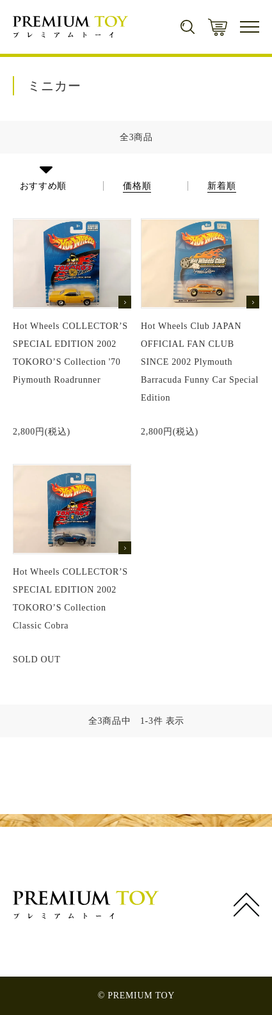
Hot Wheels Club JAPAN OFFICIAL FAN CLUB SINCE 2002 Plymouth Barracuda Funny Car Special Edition (200, 362)
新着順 (221, 186)
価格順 (137, 186)
